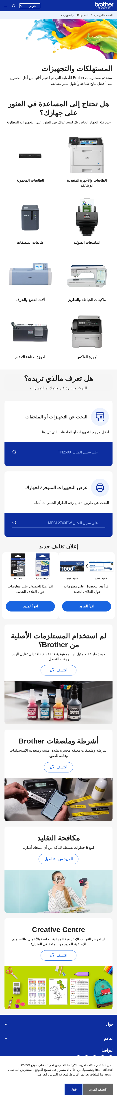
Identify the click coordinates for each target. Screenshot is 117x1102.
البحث (13, 6)
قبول (73, 1089)
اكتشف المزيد (98, 1089)
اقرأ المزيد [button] (86, 606)
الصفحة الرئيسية (103, 15)
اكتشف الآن (58, 670)
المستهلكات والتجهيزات (74, 15)
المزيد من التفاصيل (58, 859)
